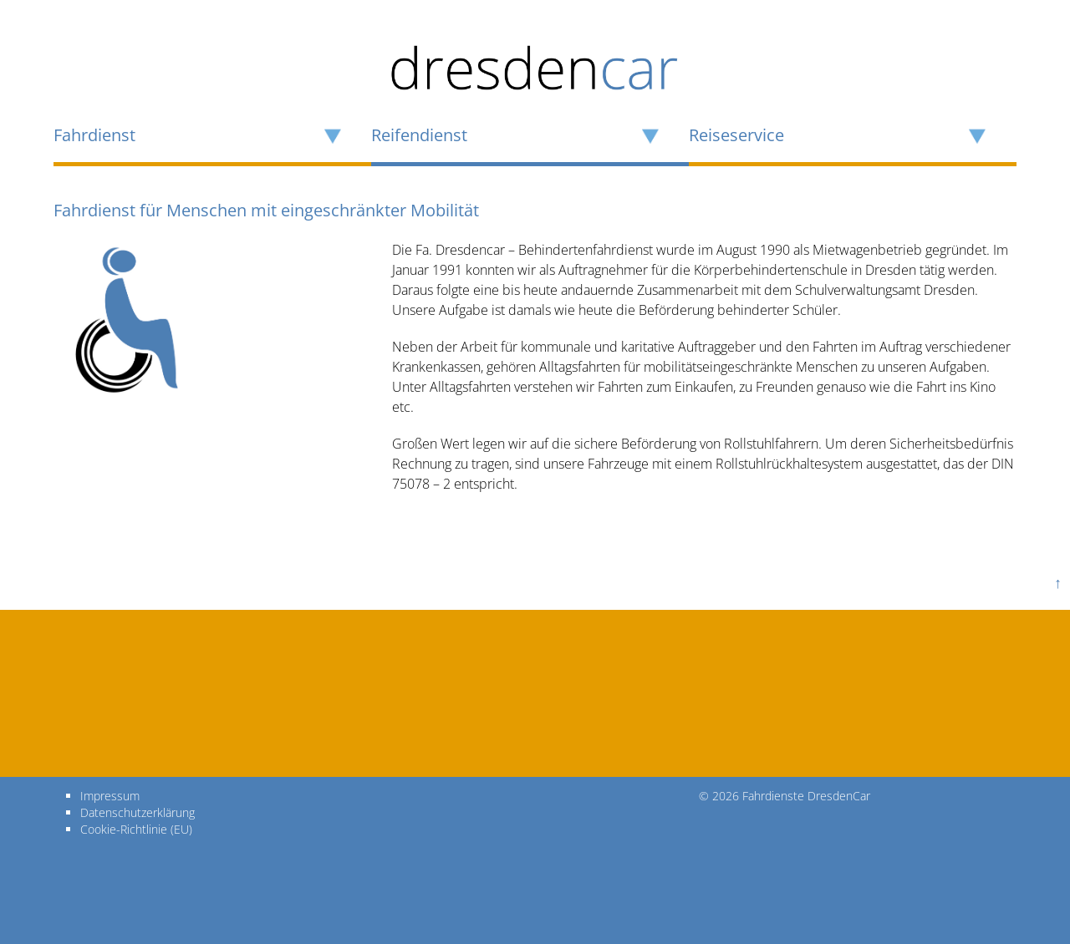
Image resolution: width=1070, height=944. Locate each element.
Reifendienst (419, 135)
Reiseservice (736, 135)
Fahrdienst (94, 135)
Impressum (110, 796)
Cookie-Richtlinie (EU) (136, 829)
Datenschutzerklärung (137, 812)
